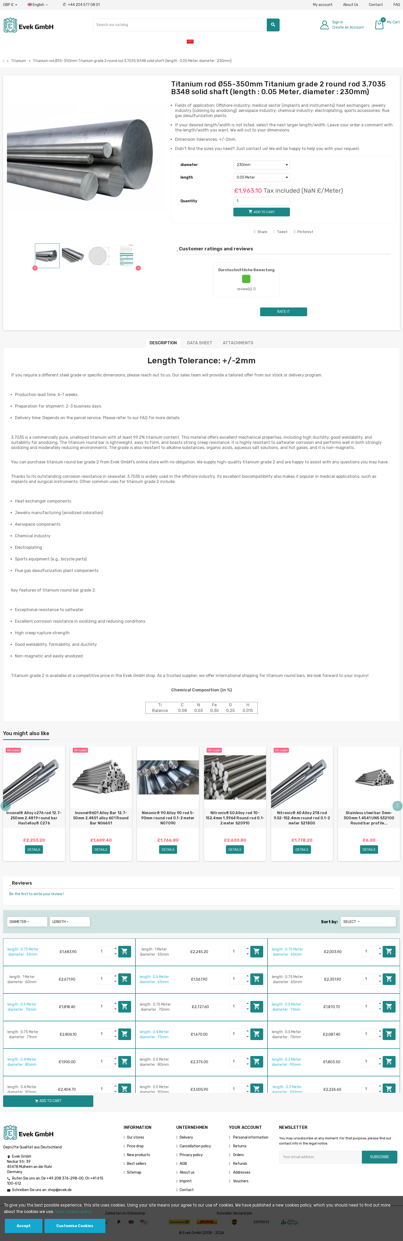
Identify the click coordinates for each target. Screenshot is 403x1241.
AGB (183, 1163)
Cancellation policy (195, 1146)
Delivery (186, 1137)
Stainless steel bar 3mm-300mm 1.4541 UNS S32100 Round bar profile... (369, 818)
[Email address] (320, 1157)
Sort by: (329, 921)
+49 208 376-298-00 (65, 1178)
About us (187, 1172)
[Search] (186, 25)
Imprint (186, 1181)
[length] (261, 177)
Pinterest (303, 232)
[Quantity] (261, 201)
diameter (189, 165)
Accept (24, 1226)
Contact (376, 5)
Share (260, 232)
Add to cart (124, 951)
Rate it (283, 312)
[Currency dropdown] (10, 4)
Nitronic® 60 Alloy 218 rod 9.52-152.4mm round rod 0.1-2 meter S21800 (302, 818)
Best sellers (136, 1163)
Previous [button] (6, 806)
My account (323, 5)
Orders (238, 1155)
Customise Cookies (74, 1226)
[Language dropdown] (38, 4)
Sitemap (134, 1172)
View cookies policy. (74, 1211)
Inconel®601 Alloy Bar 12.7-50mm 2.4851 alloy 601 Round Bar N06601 (101, 818)
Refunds (239, 1163)
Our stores (135, 1137)
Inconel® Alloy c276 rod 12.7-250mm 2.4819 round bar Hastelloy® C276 (33, 818)
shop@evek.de (60, 1190)
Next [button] (397, 806)
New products (138, 1155)
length (186, 177)
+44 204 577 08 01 (81, 5)
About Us (350, 5)
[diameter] (261, 165)
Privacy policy (191, 1155)
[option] (34, 803)
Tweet (280, 232)
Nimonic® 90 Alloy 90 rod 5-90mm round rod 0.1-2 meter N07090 (168, 818)
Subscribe (379, 1157)
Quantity (188, 201)
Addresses (241, 1172)
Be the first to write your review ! (36, 894)
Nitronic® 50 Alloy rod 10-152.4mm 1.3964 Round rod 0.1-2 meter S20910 (235, 818)
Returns (239, 1146)
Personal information (250, 1137)
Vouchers (240, 1181)
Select (352, 922)
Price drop (135, 1146)
